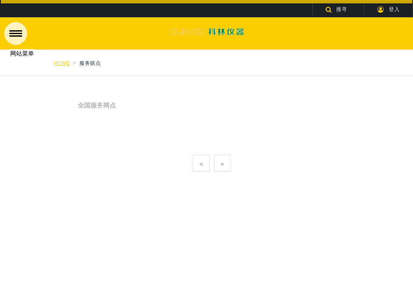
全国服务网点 (92, 105)
